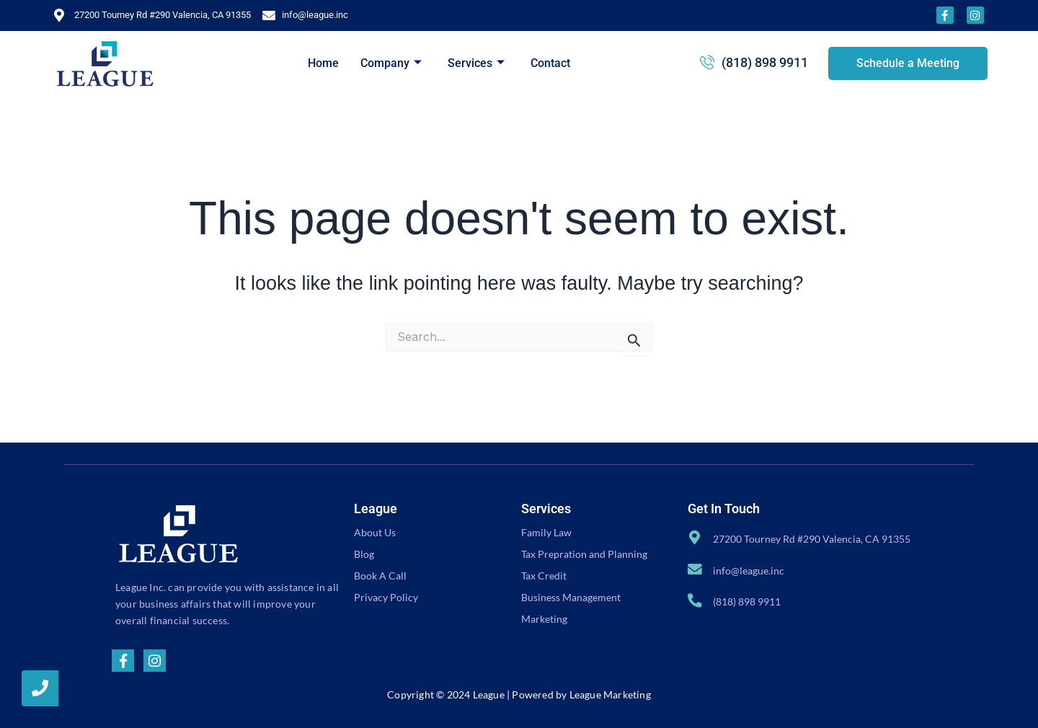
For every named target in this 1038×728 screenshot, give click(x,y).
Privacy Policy (386, 597)
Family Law (546, 532)
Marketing (544, 619)
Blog (364, 554)
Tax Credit (544, 575)
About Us (375, 532)
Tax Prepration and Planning (584, 554)
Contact (550, 63)
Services (476, 63)
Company (391, 63)
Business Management (571, 597)
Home (323, 63)
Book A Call (380, 575)
